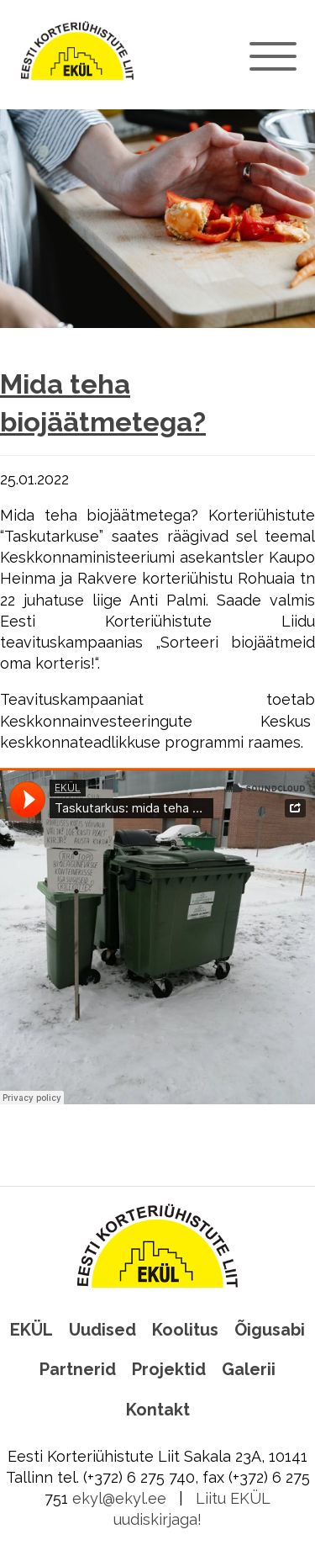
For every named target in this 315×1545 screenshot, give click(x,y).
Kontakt (158, 1409)
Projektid (169, 1369)
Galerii (249, 1369)
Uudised (102, 1330)
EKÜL (31, 1330)
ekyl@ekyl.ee (119, 1498)
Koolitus (185, 1330)
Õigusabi (269, 1330)
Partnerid (77, 1369)
